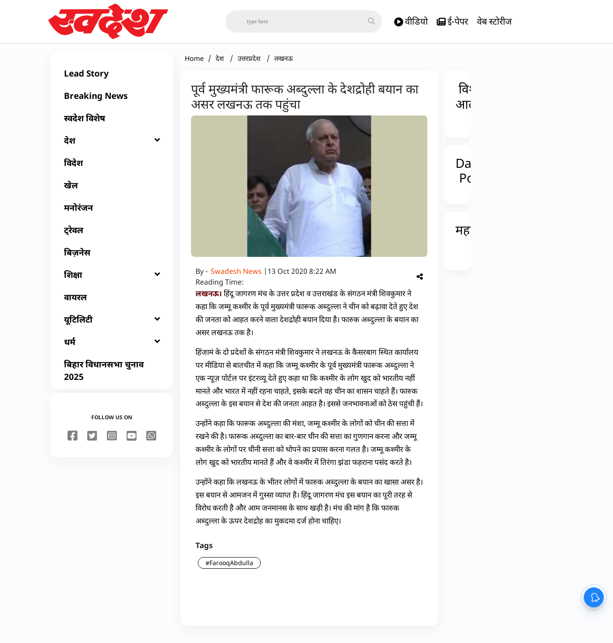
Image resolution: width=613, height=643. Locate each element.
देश (221, 63)
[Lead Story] (112, 78)
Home (194, 63)
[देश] (112, 145)
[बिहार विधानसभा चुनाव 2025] (112, 376)
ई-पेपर (452, 21)
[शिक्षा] (112, 280)
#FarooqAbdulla (229, 568)
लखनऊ (283, 63)
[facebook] (72, 441)
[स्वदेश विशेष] (112, 123)
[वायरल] (112, 302)
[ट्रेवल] (112, 235)
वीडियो (411, 21)
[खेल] (112, 190)
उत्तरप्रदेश (250, 63)
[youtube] (131, 441)
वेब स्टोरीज (494, 21)
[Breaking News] (112, 101)
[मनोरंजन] (112, 212)
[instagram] (112, 441)
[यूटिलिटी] (112, 324)
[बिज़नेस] (112, 257)
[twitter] (92, 441)
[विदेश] (112, 168)
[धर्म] (112, 347)
